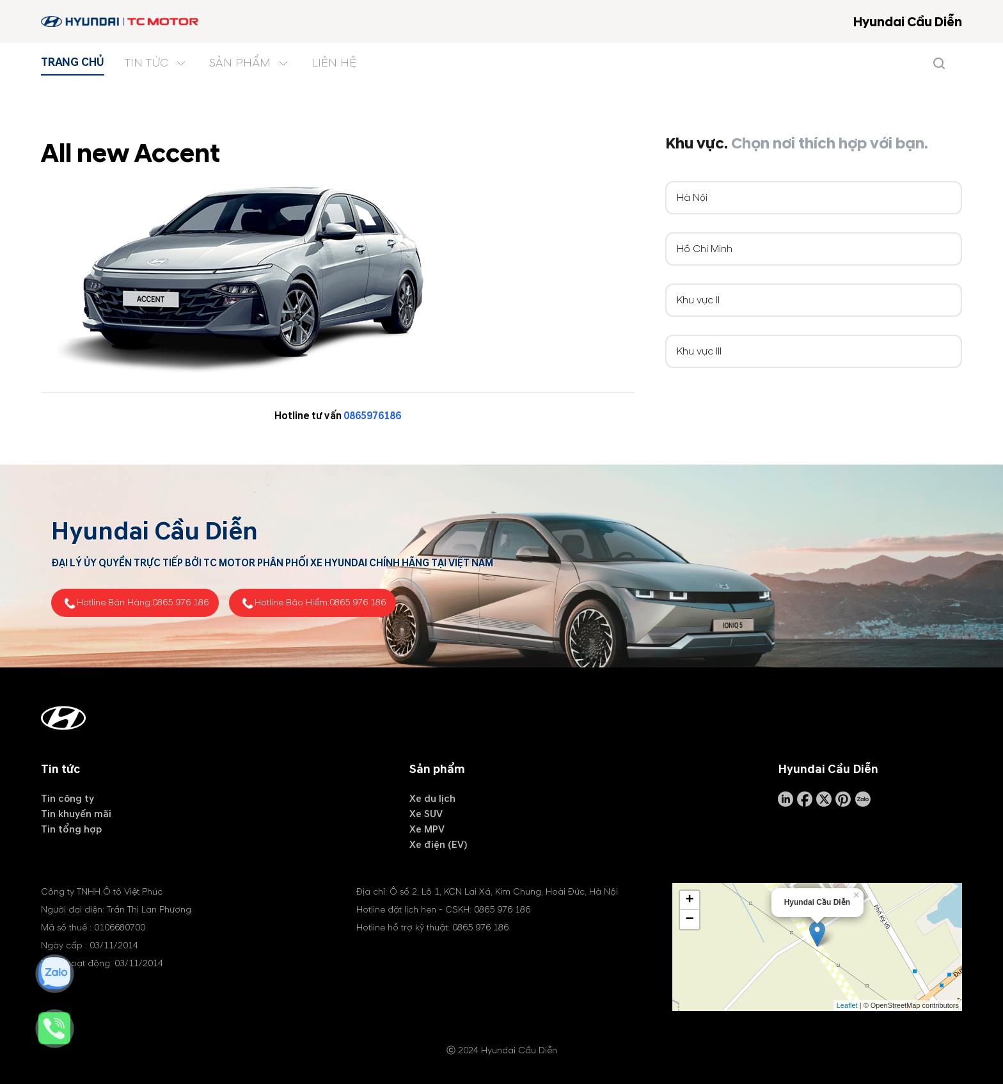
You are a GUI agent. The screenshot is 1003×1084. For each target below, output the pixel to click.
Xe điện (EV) (438, 844)
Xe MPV (427, 829)
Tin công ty (67, 798)
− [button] (690, 919)
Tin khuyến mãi (76, 814)
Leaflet (847, 1004)
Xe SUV (426, 814)
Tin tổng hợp (71, 829)
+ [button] (690, 899)
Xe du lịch (432, 798)
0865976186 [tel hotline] (372, 416)
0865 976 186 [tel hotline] (180, 602)
